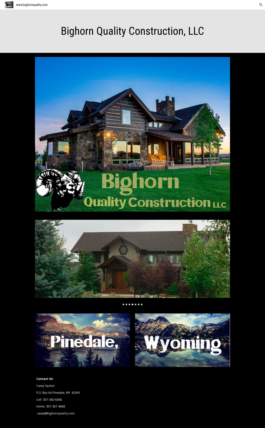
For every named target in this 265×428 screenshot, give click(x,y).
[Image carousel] (132, 262)
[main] (132, 31)
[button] (261, 5)
